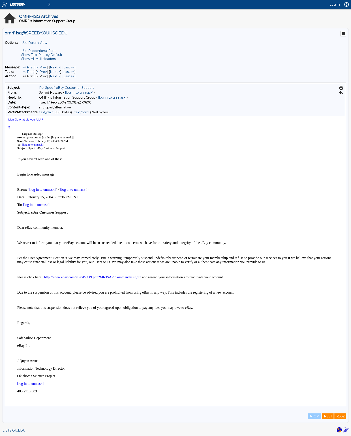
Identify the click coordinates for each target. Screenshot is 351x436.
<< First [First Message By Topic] (28, 72)
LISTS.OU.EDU (13, 430)
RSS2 (340, 416)
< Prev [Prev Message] (42, 67)
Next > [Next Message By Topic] (55, 72)
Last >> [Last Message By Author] (69, 76)
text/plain (46, 112)
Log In (335, 4)
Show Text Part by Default (41, 55)
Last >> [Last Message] (69, 67)
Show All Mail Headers (38, 59)
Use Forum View (34, 43)
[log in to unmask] (79, 93)
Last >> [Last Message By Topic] (69, 72)
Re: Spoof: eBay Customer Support (66, 88)
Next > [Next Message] (55, 67)
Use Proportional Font (38, 51)
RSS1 (328, 416)
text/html (81, 112)
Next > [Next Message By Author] (55, 76)
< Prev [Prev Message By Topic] (42, 72)
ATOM (314, 416)
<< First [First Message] (28, 67)
